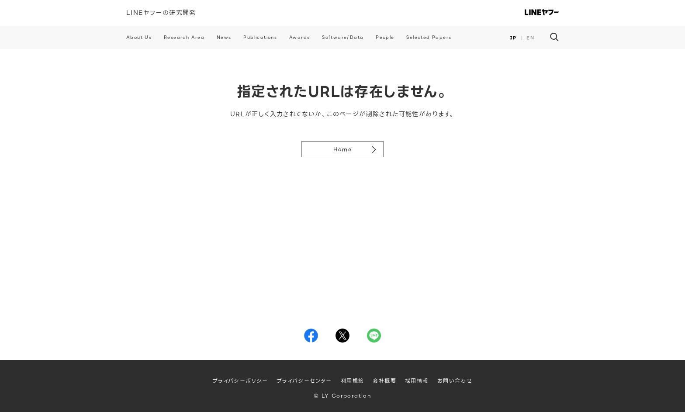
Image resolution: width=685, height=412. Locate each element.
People (385, 37)
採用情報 (417, 381)
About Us (139, 37)
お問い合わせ (454, 381)
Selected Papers (428, 37)
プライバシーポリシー (240, 381)
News (224, 37)
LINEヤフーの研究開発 (161, 12)
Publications (260, 37)
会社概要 (384, 381)
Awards (299, 37)
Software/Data (342, 37)
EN (530, 38)
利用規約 (352, 381)
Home (342, 149)
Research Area (184, 37)
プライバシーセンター (304, 381)
